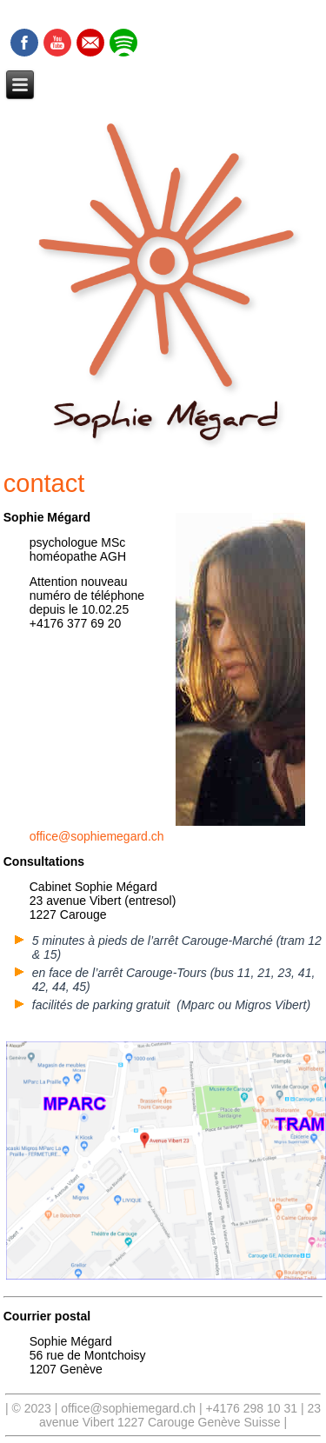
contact (44, 483)
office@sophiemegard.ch (97, 836)
